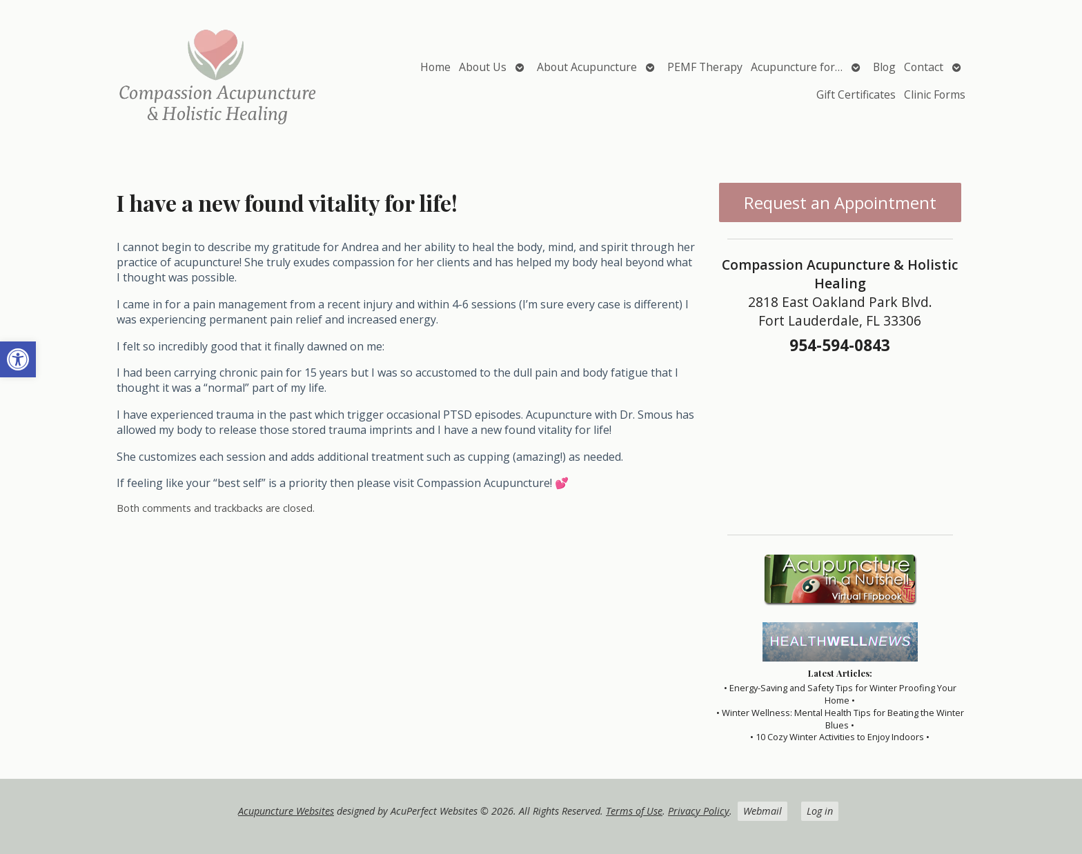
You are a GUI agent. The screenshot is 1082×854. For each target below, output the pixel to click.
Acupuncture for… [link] (797, 67)
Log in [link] (820, 810)
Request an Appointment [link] (840, 202)
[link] (18, 359)
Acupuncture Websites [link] (286, 810)
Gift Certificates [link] (856, 94)
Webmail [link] (762, 810)
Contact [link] (923, 67)
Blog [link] (884, 67)
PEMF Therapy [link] (704, 67)
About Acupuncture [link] (587, 67)
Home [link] (435, 67)
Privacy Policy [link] (698, 810)
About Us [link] (482, 67)
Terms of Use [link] (634, 810)
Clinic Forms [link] (934, 94)
